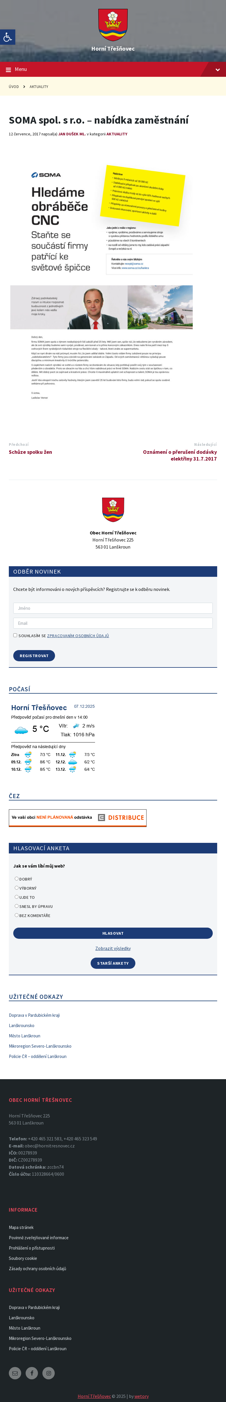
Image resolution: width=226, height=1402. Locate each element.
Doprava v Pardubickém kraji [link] (34, 1015)
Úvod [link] (14, 86)
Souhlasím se (61, 635)
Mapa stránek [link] (21, 1227)
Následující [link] (205, 444)
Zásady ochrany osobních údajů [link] (37, 1268)
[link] (7, 37)
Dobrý (25, 879)
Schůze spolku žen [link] (30, 451)
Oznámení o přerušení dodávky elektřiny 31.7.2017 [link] (180, 455)
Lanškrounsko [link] (21, 1025)
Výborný (28, 888)
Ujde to (27, 897)
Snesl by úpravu (36, 906)
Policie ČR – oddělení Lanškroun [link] (38, 1056)
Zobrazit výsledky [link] (113, 948)
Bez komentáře (34, 915)
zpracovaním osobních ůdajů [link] (78, 635)
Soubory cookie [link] (23, 1258)
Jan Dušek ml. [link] (72, 134)
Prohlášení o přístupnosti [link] (32, 1248)
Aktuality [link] (39, 86)
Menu (113, 69)
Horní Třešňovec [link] (113, 48)
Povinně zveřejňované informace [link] (39, 1237)
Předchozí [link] (19, 444)
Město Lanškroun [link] (24, 1036)
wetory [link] (141, 1396)
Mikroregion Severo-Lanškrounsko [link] (40, 1046)
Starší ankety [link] (113, 963)
